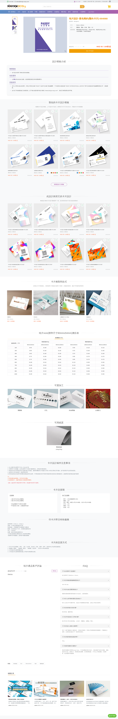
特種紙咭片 (89, 317)
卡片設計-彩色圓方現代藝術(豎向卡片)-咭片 (72, 229)
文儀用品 (56, 11)
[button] (110, 1)
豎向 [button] (38, 664)
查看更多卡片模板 (59, 184)
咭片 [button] (22, 664)
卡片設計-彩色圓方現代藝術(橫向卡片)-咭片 (98, 229)
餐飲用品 (63, 11)
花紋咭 (24, 11)
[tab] (15, 21)
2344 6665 (11, 1)
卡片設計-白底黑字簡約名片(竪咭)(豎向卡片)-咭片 (46, 135)
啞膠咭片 (10, 317)
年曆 (36, 11)
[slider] (79, 46)
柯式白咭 (36, 317)
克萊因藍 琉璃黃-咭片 (40, 170)
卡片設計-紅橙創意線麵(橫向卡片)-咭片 (97, 264)
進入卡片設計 (90, 51)
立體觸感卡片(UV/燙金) (67, 317)
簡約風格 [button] (15, 664)
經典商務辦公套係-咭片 (14, 170)
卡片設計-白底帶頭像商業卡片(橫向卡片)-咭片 (72, 170)
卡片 (19, 11)
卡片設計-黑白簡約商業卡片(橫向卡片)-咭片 (98, 170)
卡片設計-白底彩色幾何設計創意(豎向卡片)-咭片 (20, 229)
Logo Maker (92, 11)
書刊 (69, 11)
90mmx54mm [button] (30, 664)
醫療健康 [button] (44, 664)
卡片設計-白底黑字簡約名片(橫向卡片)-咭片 (20, 135)
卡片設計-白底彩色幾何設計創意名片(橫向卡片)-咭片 (46, 229)
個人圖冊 (30, 11)
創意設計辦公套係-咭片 (92, 135)
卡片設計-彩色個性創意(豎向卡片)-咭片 (19, 264)
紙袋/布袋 (75, 11)
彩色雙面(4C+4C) (59, 338)
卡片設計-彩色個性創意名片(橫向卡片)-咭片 (46, 264)
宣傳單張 (49, 11)
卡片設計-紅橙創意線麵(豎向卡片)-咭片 (71, 264)
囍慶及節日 (42, 11)
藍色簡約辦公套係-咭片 (66, 135)
